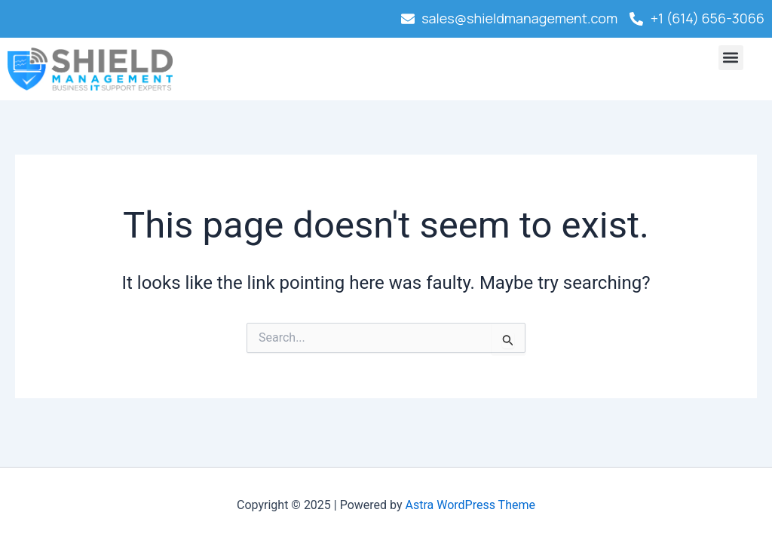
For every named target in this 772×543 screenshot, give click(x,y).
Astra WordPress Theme (470, 505)
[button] (730, 57)
